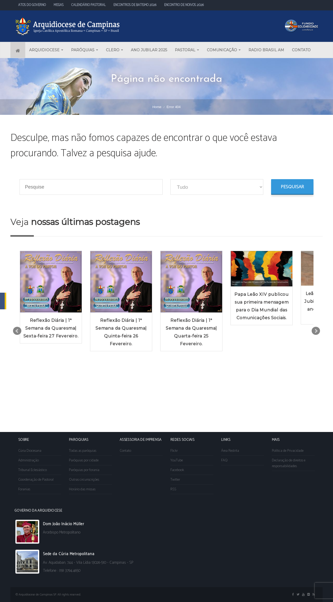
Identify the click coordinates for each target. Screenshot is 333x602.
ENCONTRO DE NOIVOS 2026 (184, 5)
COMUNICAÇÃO (224, 50)
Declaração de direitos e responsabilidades (288, 463)
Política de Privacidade (288, 451)
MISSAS (58, 5)
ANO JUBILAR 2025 (149, 50)
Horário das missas (82, 489)
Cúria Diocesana (29, 451)
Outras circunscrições (84, 480)
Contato (125, 451)
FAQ (224, 460)
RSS (173, 489)
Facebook (177, 470)
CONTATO (301, 50)
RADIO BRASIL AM (266, 50)
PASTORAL (187, 50)
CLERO (114, 50)
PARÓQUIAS (84, 50)
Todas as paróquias (82, 451)
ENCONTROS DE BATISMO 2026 (134, 5)
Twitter (175, 480)
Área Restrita (230, 451)
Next (316, 331)
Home (157, 107)
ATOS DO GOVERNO (32, 5)
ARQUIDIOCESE (46, 50)
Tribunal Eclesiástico (32, 470)
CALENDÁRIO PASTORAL (88, 5)
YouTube (176, 460)
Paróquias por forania (84, 470)
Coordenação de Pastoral (36, 480)
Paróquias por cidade (84, 460)
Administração (28, 460)
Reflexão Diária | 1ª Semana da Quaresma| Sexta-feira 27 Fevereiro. (51, 328)
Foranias (24, 489)
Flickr (174, 451)
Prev (17, 331)
